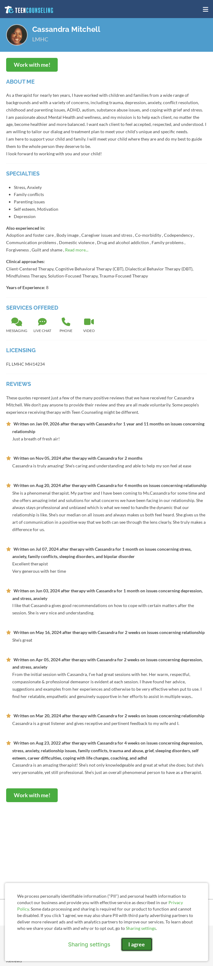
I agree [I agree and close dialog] (136, 944)
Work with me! (32, 64)
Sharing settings (141, 928)
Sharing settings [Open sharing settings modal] (89, 944)
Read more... (76, 249)
